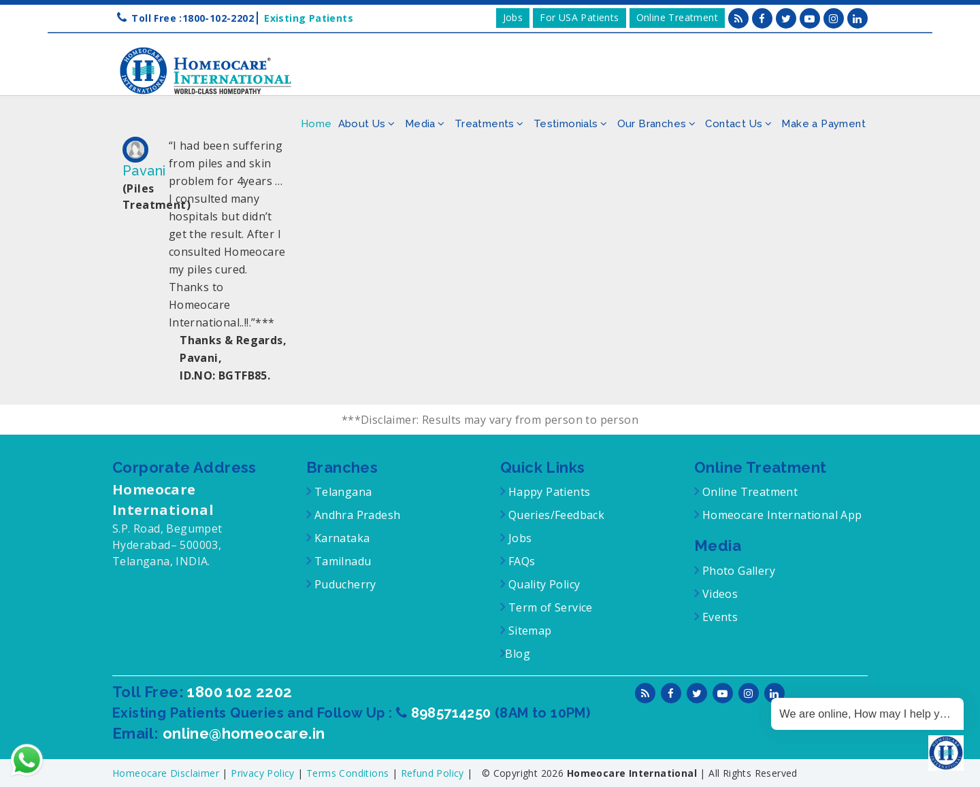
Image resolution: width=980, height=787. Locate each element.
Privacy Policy (264, 773)
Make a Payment (823, 124)
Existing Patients (305, 18)
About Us (362, 124)
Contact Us (733, 124)
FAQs (520, 561)
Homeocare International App (782, 514)
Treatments (484, 124)
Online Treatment (677, 17)
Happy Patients (547, 491)
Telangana (343, 491)
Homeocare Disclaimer (167, 773)
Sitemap (528, 630)
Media (420, 124)
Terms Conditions (349, 773)
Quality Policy (542, 584)
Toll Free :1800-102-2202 (192, 18)
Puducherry (343, 584)
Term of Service (548, 607)
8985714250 (453, 713)
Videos (720, 593)
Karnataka (340, 538)
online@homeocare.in (244, 733)
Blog (517, 653)
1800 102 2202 (239, 692)
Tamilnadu (341, 561)
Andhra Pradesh (355, 514)
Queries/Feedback (556, 514)
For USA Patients (579, 17)
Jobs (513, 17)
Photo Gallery (737, 570)
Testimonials (566, 124)
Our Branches (652, 124)
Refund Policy (434, 773)
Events (718, 616)
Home (316, 124)
